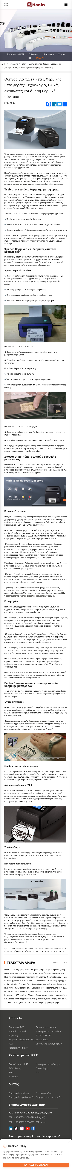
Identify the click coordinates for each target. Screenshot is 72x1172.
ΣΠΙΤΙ (4, 64)
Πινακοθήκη (48, 54)
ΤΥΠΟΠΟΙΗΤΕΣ (43, 1035)
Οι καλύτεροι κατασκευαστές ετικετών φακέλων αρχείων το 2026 (32, 991)
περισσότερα (60, 962)
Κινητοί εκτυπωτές (18, 1031)
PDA (11, 1043)
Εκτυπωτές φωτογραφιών (49, 1043)
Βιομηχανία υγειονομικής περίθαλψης (50, 1097)
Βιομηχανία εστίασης (19, 1093)
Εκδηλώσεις (34, 54)
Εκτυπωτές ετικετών (46, 1027)
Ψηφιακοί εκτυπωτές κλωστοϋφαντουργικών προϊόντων (22, 1039)
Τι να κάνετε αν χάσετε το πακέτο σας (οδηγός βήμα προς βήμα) (32, 1002)
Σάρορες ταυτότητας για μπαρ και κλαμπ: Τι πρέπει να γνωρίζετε (42, 951)
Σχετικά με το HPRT (15, 54)
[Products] (6, 4)
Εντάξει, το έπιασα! (36, 1164)
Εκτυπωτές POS (16, 1027)
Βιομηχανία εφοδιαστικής (21, 1097)
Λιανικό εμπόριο (44, 1093)
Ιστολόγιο (40, 58)
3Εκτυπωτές (42, 1039)
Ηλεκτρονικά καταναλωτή (49, 1031)
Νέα (29, 58)
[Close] (68, 1142)
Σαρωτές (13, 1035)
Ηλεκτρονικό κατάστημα (48, 1064)
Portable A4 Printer (18, 1047)
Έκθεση (61, 54)
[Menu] (66, 4)
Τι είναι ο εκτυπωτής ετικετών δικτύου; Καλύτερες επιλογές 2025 (38, 948)
